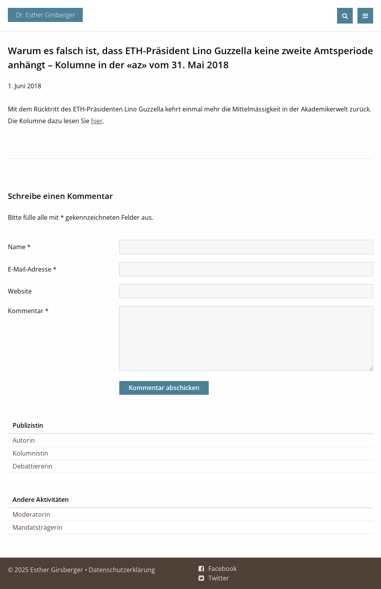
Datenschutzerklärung (122, 569)
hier (97, 121)
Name (19, 247)
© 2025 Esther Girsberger (45, 569)
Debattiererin (33, 466)
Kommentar (28, 310)
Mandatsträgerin (37, 527)
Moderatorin (31, 514)
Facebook (222, 568)
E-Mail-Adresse (32, 269)
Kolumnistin (30, 453)
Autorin (24, 440)
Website (20, 291)
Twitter (218, 578)
